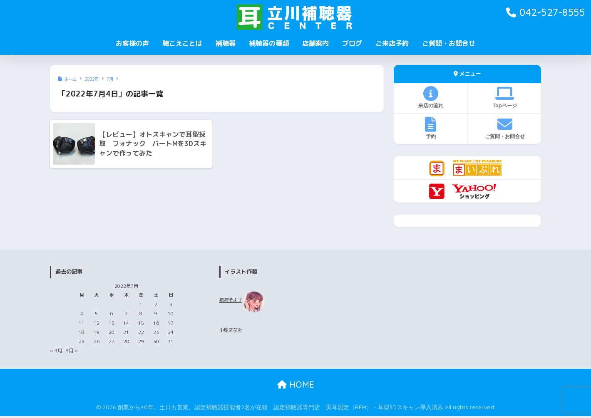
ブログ (352, 43)
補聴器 (226, 43)
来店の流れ (430, 97)
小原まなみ (230, 329)
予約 (430, 128)
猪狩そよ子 (230, 300)
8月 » (72, 350)
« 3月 (56, 350)
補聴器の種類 (269, 43)
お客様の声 (132, 43)
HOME (295, 384)
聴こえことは (182, 43)
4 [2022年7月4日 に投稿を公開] (81, 313)
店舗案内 (315, 43)
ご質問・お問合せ (448, 43)
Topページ (504, 97)
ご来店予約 (392, 43)
